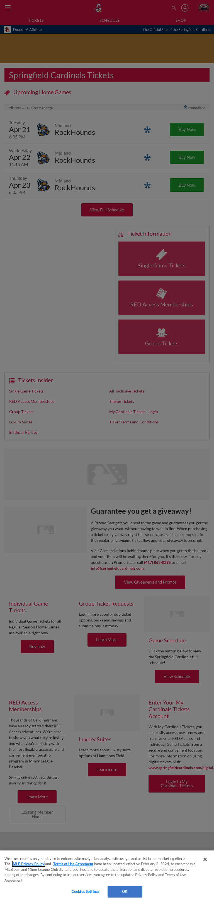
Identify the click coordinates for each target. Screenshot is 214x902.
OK (124, 891)
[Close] (205, 859)
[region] (107, 876)
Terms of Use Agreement (73, 864)
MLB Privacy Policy (28, 864)
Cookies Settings (85, 891)
